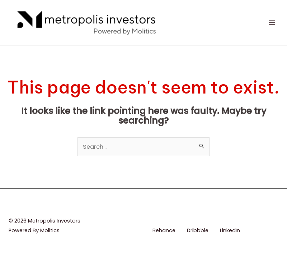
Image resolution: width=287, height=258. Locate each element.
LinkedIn (230, 230)
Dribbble (197, 230)
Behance (163, 230)
